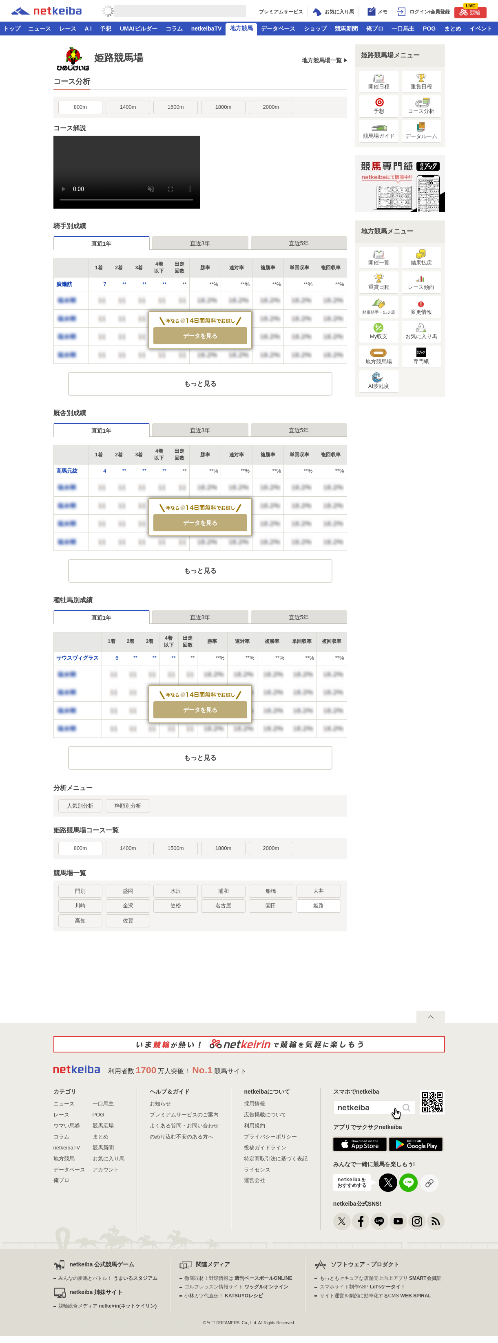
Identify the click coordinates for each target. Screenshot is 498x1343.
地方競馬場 (378, 356)
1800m (223, 107)
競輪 (469, 11)
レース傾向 (421, 281)
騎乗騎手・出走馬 (379, 306)
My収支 (378, 331)
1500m (176, 107)
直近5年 (299, 243)
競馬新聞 (346, 28)
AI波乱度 (378, 380)
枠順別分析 (128, 806)
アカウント (106, 1170)
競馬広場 (103, 1126)
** (124, 284)
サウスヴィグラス (77, 658)
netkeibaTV (206, 28)
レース (67, 28)
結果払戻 (421, 257)
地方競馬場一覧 (322, 60)
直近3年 (200, 243)
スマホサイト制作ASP (363, 1287)
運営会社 (254, 1180)
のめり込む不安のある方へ (181, 1137)
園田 (271, 906)
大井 (318, 891)
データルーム (421, 130)
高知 (80, 921)
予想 (105, 28)
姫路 (318, 906)
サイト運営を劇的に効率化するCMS (375, 1296)
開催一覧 (379, 257)
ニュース (39, 28)
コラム (174, 28)
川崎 (80, 906)
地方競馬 (241, 28)
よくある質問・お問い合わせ (184, 1126)
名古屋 (223, 906)
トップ (11, 28)
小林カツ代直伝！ (223, 1296)
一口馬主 (403, 28)
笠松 (175, 906)
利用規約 (254, 1126)
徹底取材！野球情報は (238, 1278)
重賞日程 (421, 81)
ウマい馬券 (66, 1126)
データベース (278, 28)
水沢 (175, 891)
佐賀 (128, 921)
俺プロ (374, 28)
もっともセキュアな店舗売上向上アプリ (380, 1278)
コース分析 (421, 105)
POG (429, 28)
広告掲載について (265, 1115)
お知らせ (160, 1104)
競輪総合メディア (107, 1306)
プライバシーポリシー (270, 1137)
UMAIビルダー (138, 28)
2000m (271, 107)
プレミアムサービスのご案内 (184, 1115)
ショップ (315, 28)
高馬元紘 (66, 471)
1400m (128, 107)
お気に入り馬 (421, 331)
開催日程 (379, 81)
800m (80, 107)
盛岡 (128, 891)
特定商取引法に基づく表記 (276, 1159)
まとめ (452, 28)
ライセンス (257, 1170)
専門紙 (421, 356)
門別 (80, 891)
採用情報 (254, 1104)
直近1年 (101, 243)
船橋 (271, 891)
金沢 (128, 906)
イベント (480, 28)
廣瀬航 (64, 284)
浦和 (223, 891)
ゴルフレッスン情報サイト (236, 1287)
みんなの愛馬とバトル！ (107, 1278)
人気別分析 (80, 806)
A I (88, 28)
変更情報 (421, 306)
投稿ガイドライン (265, 1148)
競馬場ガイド (379, 130)
